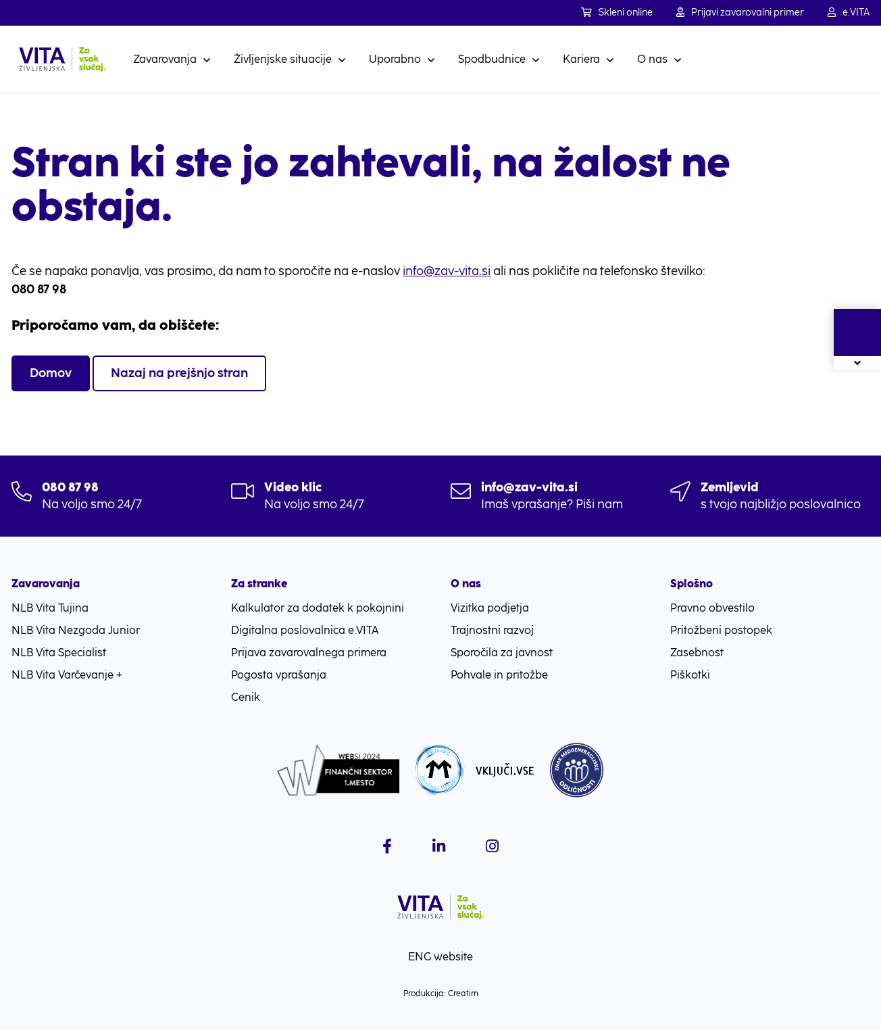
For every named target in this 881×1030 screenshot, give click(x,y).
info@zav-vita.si (446, 271)
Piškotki (690, 674)
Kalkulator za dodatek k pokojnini (317, 608)
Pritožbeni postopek (721, 630)
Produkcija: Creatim (440, 993)
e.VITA (849, 12)
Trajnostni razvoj (492, 630)
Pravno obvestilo (712, 608)
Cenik (245, 697)
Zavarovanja (165, 59)
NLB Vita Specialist (58, 652)
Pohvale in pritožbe (499, 674)
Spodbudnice (492, 59)
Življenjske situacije (283, 59)
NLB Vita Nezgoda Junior (75, 630)
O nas (652, 59)
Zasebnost (697, 652)
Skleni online (617, 12)
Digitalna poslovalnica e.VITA (305, 630)
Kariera (581, 59)
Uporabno (395, 59)
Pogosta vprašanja (278, 674)
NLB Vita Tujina (50, 608)
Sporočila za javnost (502, 652)
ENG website (440, 956)
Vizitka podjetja (490, 608)
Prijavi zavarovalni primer (740, 12)
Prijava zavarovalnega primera (308, 652)
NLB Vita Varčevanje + (66, 674)
